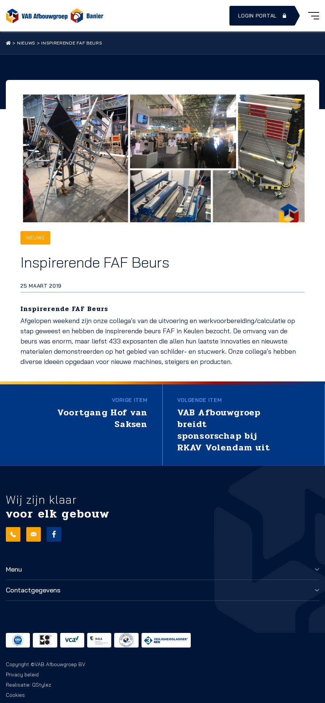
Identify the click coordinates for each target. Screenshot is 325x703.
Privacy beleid (22, 674)
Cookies (15, 695)
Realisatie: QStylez (28, 684)
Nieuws (26, 43)
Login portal (263, 15)
